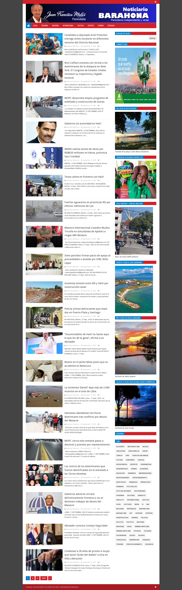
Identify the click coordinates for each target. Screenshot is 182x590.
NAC (147, 504)
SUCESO (132, 535)
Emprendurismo (145, 473)
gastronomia (139, 491)
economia (144, 469)
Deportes (134, 464)
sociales (137, 531)
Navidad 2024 (144, 509)
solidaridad (121, 535)
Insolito (120, 500)
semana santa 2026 (123, 531)
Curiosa (141, 460)
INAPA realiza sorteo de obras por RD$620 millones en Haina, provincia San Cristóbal (85, 152)
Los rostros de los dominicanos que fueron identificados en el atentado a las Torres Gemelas (86, 470)
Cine (127, 455)
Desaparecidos (122, 469)
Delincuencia (121, 464)
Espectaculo (121, 482)
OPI (130, 513)
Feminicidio (146, 482)
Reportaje (120, 526)
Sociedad (111, 25)
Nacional (55, 25)
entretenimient (122, 478)
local (118, 504)
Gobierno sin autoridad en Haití (82, 123)
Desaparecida (146, 464)
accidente (120, 446)
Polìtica (130, 522)
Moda (137, 504)
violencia (149, 544)
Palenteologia (122, 517)
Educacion (120, 473)
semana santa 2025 (142, 526)
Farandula (133, 482)
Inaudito (142, 495)
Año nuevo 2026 (133, 446)
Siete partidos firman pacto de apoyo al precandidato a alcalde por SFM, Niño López (87, 259)
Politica (81, 25)
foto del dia (132, 486)
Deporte (91, 25)
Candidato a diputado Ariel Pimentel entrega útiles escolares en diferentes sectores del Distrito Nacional (86, 38)
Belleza (145, 446)
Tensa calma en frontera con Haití (84, 176)
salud (129, 526)
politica (119, 522)
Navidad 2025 (121, 513)
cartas (145, 451)
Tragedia (146, 540)
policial (144, 517)
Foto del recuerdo (123, 491)
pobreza (134, 517)
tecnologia (121, 540)
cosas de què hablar (140, 455)
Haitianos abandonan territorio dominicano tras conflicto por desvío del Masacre (85, 416)
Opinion (100, 25)
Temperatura (134, 540)
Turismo (119, 544)
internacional (133, 500)
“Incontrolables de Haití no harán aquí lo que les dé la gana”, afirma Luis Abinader (86, 338)
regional (140, 522)
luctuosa (127, 504)
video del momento (134, 544)
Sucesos (141, 535)
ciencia (119, 455)
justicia (145, 500)
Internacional (68, 25)
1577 (44, 578)
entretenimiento (140, 478)
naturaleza (131, 509)
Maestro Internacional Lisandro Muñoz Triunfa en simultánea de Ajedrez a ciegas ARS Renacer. (87, 231)
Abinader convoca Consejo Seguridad (85, 525)
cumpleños (130, 460)
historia (131, 495)
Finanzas (120, 486)
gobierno (120, 495)
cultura (119, 460)
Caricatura (120, 451)
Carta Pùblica (133, 451)
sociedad (147, 531)
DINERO (134, 469)
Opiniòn (149, 513)
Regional (45, 25)
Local (35, 25)
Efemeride (132, 473)
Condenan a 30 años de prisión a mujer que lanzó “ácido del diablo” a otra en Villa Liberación (87, 555)
